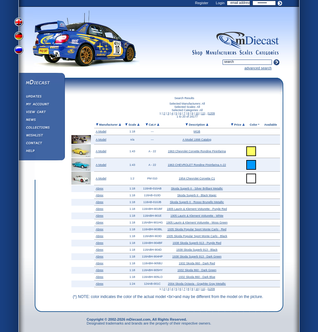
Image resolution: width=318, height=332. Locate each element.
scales (245, 53)
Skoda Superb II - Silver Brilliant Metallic (197, 188)
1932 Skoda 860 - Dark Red (197, 263)
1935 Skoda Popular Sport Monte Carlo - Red (196, 229)
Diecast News (41, 120)
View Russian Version (19, 51)
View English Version (19, 22)
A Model (101, 131)
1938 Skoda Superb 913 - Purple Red (197, 243)
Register (201, 3)
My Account (41, 105)
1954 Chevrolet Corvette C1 (197, 178)
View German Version (19, 36)
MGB (196, 131)
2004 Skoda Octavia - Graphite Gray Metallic (197, 283)
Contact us (41, 144)
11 (202, 113)
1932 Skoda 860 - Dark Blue (196, 277)
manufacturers (221, 53)
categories (267, 53)
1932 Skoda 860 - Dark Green (196, 270)
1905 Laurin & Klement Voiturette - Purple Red (197, 209)
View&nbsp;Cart (41, 113)
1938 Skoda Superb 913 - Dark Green (197, 256)
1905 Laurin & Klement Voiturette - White (196, 215)
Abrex (100, 188)
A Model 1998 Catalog (196, 139)
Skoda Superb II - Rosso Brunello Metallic (197, 202)
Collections (41, 128)
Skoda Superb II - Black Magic (196, 195)
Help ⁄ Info (41, 151)
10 (197, 113)
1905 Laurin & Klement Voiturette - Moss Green (196, 222)
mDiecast (41, 83)
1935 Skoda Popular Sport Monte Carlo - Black (196, 236)
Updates (41, 97)
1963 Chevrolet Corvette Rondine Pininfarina (197, 151)
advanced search (258, 68)
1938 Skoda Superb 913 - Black (196, 249)
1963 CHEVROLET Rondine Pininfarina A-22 (197, 164)
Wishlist (41, 136)
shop (197, 53)
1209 (211, 113)
